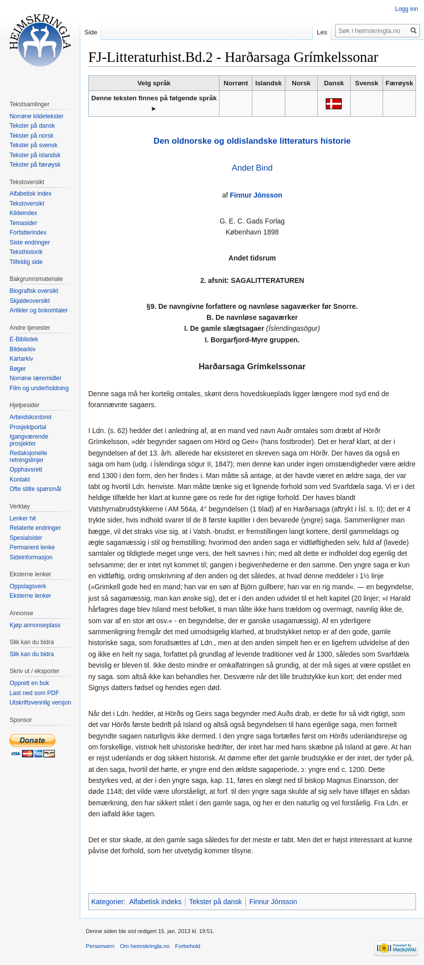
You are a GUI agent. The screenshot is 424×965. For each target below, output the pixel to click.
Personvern (100, 946)
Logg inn (406, 8)
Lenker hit (22, 518)
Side (90, 32)
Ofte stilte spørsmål (35, 488)
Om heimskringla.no (144, 946)
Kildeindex (23, 213)
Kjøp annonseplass (34, 625)
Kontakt (19, 479)
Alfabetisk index (30, 193)
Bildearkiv (22, 349)
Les (322, 32)
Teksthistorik (25, 251)
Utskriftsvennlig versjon (40, 702)
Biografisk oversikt (33, 290)
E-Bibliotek (23, 339)
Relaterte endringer (35, 527)
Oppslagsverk (27, 586)
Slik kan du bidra (31, 654)
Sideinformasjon (30, 557)
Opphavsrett (25, 469)
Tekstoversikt (26, 203)
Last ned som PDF (34, 693)
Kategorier (107, 902)
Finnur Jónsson (256, 195)
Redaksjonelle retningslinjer (28, 457)
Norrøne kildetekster (36, 116)
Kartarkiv (21, 358)
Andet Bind (251, 168)
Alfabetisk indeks (155, 902)
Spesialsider (25, 537)
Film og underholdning (39, 388)
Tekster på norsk (31, 135)
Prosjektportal (27, 427)
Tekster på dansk (215, 902)
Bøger (17, 368)
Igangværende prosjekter (28, 440)
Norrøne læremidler (35, 378)
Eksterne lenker (30, 595)
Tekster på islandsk (34, 155)
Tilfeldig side (25, 261)
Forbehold (187, 946)
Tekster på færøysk (34, 164)
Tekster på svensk (33, 145)
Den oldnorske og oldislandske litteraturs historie (252, 141)
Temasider (23, 223)
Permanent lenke (32, 547)
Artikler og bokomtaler (38, 310)
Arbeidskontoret (30, 417)
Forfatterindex (27, 232)
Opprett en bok (29, 683)
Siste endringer (29, 242)
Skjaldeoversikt (29, 300)
